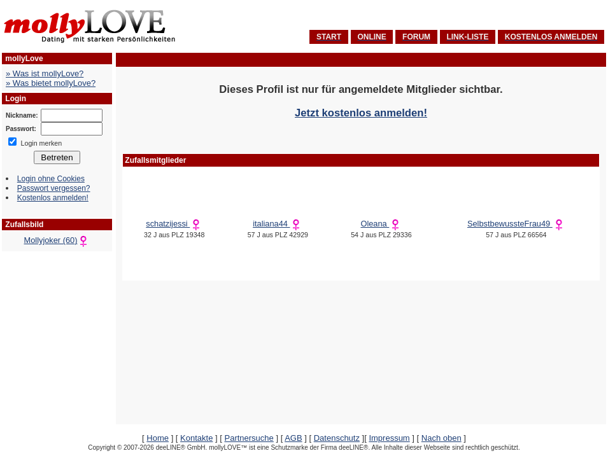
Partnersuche (248, 438)
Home (157, 438)
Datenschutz (337, 438)
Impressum (389, 438)
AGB (293, 438)
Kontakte (196, 438)
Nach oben (441, 438)
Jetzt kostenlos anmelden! (361, 113)
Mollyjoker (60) (57, 240)
